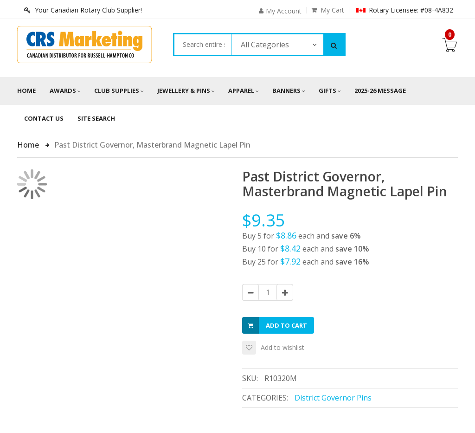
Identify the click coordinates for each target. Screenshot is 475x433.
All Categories (265, 44)
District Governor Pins (333, 398)
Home (26, 90)
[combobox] (202, 44)
